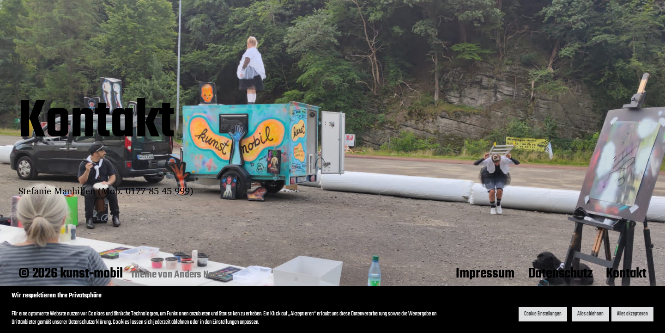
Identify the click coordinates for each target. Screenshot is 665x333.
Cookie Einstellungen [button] (543, 314)
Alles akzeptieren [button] (632, 314)
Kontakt (626, 273)
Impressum (485, 273)
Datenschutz (560, 273)
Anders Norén (200, 275)
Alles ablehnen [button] (590, 314)
